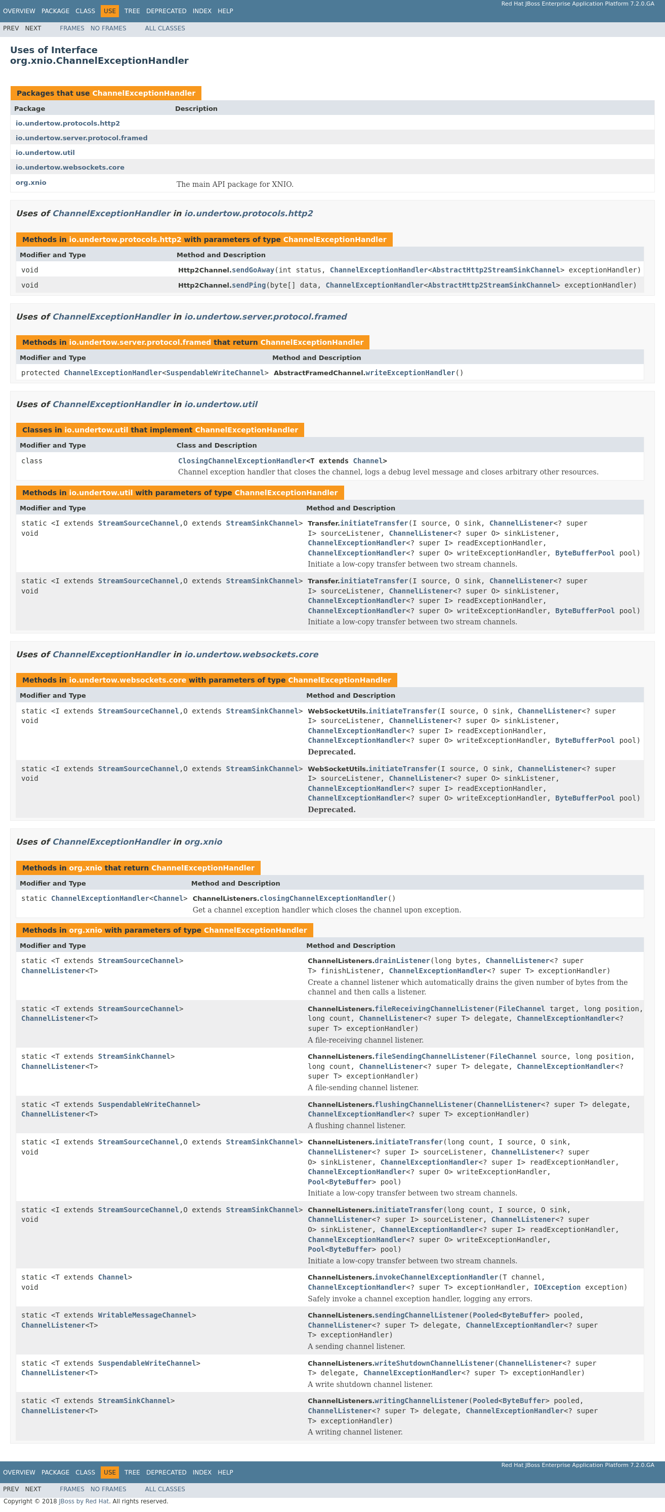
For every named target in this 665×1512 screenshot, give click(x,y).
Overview (19, 11)
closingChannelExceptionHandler (324, 898)
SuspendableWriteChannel (216, 373)
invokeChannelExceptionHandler (436, 1277)
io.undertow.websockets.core (70, 167)
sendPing (249, 285)
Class (85, 11)
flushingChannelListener (424, 1104)
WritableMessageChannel (145, 1315)
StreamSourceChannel (138, 523)
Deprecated (166, 11)
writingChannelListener (421, 1401)
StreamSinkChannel (262, 523)
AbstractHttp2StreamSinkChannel (496, 270)
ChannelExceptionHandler (143, 93)
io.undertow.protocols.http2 (68, 123)
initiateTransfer (374, 523)
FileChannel (522, 1009)
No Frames (109, 28)
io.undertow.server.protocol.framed (82, 138)
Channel (368, 461)
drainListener (402, 961)
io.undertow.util (45, 152)
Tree (132, 11)
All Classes (165, 28)
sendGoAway (253, 270)
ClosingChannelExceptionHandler (242, 461)
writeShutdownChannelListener (434, 1363)
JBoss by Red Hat (84, 1501)
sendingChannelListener (421, 1315)
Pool (316, 1182)
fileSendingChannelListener (430, 1056)
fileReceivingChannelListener (434, 1009)
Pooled (485, 1315)
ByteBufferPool (585, 553)
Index (202, 11)
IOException (557, 1287)
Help (225, 11)
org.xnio (31, 182)
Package (55, 11)
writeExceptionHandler (410, 373)
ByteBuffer (350, 1182)
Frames (72, 28)
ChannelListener (521, 523)
